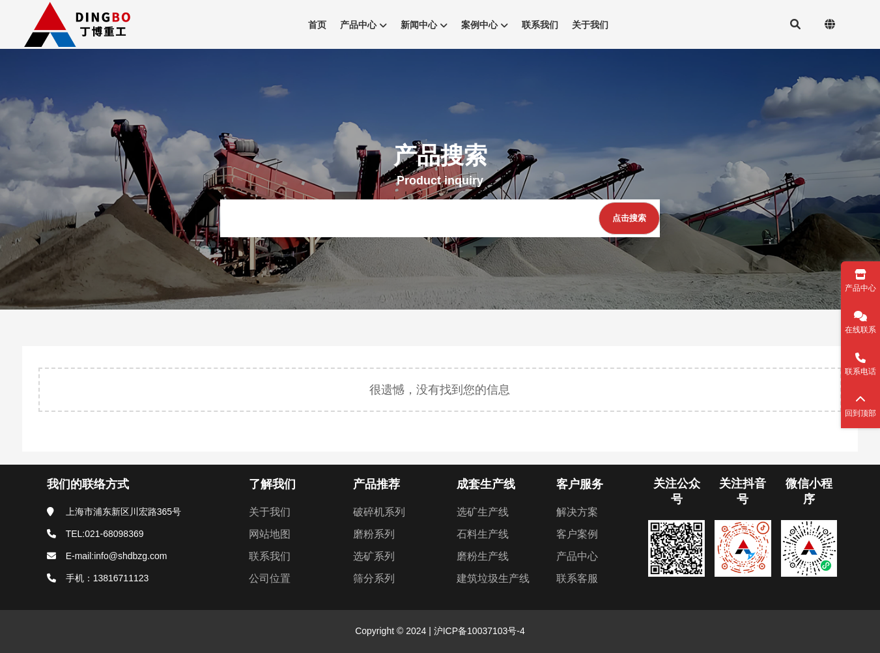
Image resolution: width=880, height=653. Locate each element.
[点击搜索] (629, 218)
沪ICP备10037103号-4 (478, 631)
